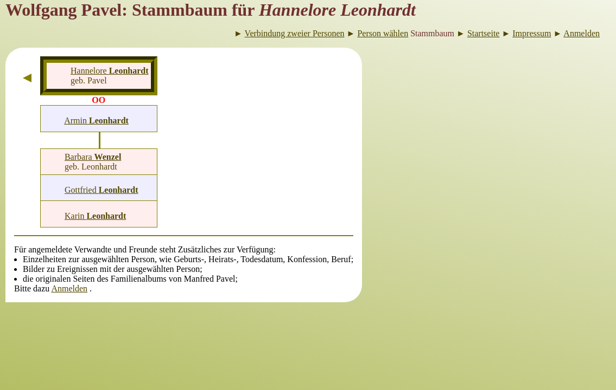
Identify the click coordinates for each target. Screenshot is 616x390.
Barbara (93, 156)
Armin (96, 120)
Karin (95, 215)
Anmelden (69, 288)
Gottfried (101, 189)
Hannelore (110, 70)
